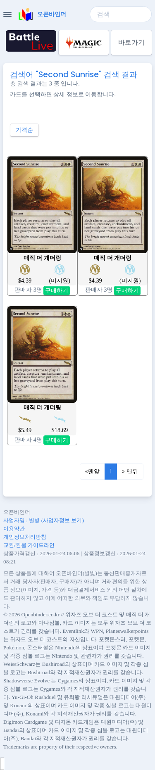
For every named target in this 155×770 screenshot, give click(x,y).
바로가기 (131, 42)
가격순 (24, 130)
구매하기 (56, 290)
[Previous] (92, 471)
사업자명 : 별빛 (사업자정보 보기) (43, 520)
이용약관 (14, 528)
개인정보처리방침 (24, 537)
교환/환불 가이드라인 (29, 545)
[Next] (130, 471)
